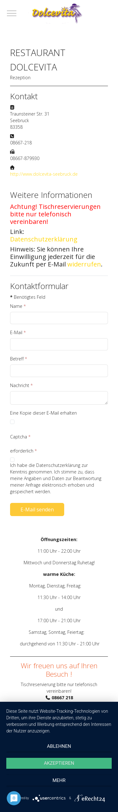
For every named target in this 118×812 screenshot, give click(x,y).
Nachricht (21, 385)
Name (18, 306)
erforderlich (23, 451)
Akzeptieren (59, 763)
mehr (59, 780)
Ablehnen (59, 746)
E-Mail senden (37, 509)
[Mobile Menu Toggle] (11, 13)
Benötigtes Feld (27, 297)
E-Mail (18, 332)
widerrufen (84, 264)
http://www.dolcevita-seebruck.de (44, 174)
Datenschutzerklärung (43, 239)
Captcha (20, 437)
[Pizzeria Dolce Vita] (59, 13)
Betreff (18, 359)
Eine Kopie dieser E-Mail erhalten (43, 413)
